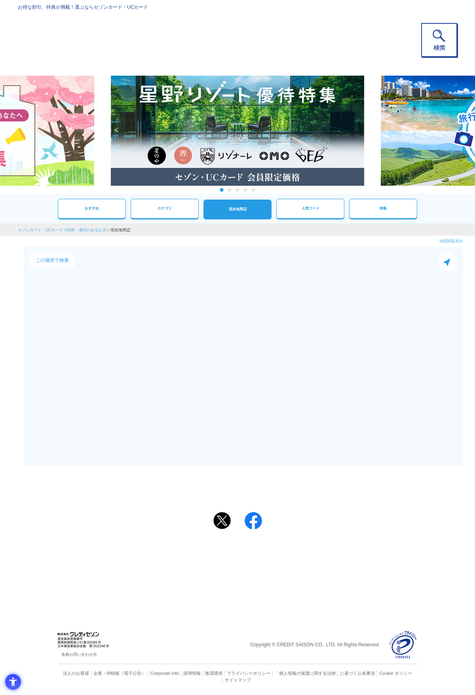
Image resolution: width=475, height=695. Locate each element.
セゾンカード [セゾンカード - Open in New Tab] (205, 565)
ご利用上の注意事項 (205, 552)
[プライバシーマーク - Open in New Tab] (403, 645)
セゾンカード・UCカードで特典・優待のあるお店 (62, 230)
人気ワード (310, 208)
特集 (383, 208)
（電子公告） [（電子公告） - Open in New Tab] (133, 673)
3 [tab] (237, 190)
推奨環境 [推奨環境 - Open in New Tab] (213, 673)
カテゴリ (164, 208)
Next (372, 130)
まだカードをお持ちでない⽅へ (234, 541)
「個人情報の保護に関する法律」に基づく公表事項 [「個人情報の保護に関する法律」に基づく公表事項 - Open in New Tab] (325, 673)
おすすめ (91, 208)
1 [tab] (222, 190)
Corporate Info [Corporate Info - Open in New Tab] (165, 673)
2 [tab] (230, 190)
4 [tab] (245, 190)
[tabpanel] (237, 131)
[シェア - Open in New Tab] (253, 520)
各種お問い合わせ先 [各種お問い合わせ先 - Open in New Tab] (79, 654)
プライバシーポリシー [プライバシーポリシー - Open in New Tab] (248, 673)
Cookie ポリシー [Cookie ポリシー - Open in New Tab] (395, 673)
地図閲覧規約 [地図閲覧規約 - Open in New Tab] (451, 241)
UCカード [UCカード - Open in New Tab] (266, 565)
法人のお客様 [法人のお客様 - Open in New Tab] (77, 673)
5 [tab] (253, 190)
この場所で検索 (52, 260)
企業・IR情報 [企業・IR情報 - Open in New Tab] (107, 673)
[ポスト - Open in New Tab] (222, 520)
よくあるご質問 (268, 552)
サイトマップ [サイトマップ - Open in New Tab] (238, 679)
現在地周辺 (237, 209)
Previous (103, 130)
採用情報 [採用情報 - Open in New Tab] (192, 673)
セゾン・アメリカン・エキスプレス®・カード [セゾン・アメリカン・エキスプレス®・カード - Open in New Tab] (233, 578)
